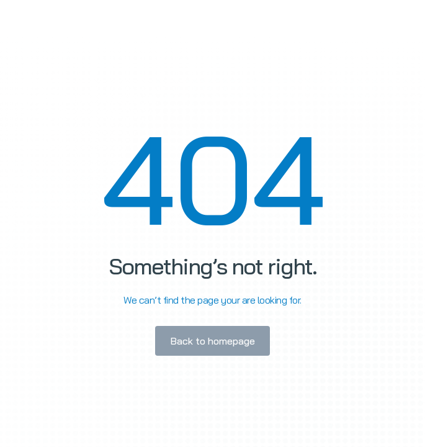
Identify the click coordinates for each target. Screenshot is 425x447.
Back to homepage (212, 341)
